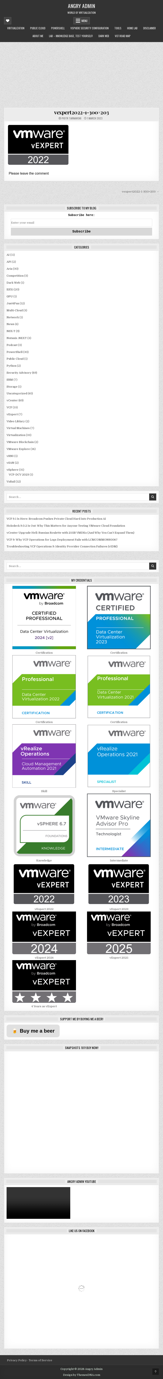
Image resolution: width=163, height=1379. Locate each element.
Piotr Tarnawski (71, 118)
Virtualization (15, 28)
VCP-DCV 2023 (19, 474)
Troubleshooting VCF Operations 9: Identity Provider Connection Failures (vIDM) (62, 546)
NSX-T (11, 331)
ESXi (10, 289)
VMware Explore (18, 449)
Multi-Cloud (15, 310)
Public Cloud (37, 28)
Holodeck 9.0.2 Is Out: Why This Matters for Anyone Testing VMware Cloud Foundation (66, 525)
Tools (117, 28)
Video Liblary (16, 421)
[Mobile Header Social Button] (7, 20)
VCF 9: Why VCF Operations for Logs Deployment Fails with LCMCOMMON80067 (62, 539)
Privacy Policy (17, 1360)
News (10, 324)
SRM (10, 379)
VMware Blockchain (20, 442)
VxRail (11, 481)
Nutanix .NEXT (17, 338)
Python (11, 365)
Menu (84, 21)
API (9, 261)
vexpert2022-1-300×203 (81, 112)
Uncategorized (17, 393)
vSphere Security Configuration (89, 28)
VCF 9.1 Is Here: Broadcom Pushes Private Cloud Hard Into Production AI (56, 518)
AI (8, 254)
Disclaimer (149, 28)
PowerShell (58, 28)
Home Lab (132, 28)
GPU (10, 296)
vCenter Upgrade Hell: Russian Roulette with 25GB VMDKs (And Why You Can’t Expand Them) (70, 532)
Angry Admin (81, 6)
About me (37, 36)
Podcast (12, 345)
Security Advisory (19, 372)
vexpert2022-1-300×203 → (140, 191)
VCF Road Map (123, 36)
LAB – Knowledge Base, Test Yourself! (71, 36)
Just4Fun (13, 303)
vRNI (10, 456)
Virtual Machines (18, 428)
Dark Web (103, 36)
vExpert (12, 414)
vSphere (12, 469)
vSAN (10, 462)
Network (13, 317)
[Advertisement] (81, 73)
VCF (9, 407)
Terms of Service (40, 1360)
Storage (12, 386)
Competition (15, 275)
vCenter (12, 400)
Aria (9, 268)
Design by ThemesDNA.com (81, 1375)
